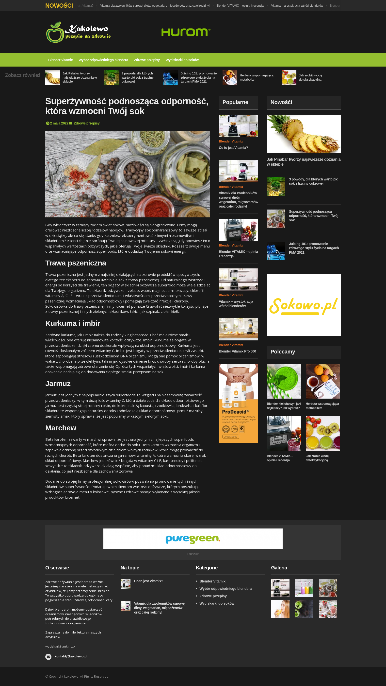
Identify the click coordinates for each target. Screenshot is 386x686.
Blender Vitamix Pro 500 (237, 351)
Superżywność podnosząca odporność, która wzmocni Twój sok (313, 216)
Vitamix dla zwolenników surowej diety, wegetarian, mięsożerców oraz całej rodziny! (158, 5)
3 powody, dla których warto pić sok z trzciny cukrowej (138, 77)
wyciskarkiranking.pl (60, 646)
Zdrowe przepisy (147, 60)
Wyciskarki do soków (182, 60)
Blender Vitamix (60, 60)
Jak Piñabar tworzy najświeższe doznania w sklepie (80, 77)
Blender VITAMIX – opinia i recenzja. (244, 5)
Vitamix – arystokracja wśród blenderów (300, 5)
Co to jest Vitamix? (84, 5)
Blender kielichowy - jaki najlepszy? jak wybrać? (284, 406)
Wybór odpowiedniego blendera (103, 60)
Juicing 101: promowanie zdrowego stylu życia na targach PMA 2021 (199, 77)
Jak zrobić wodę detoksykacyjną (310, 77)
